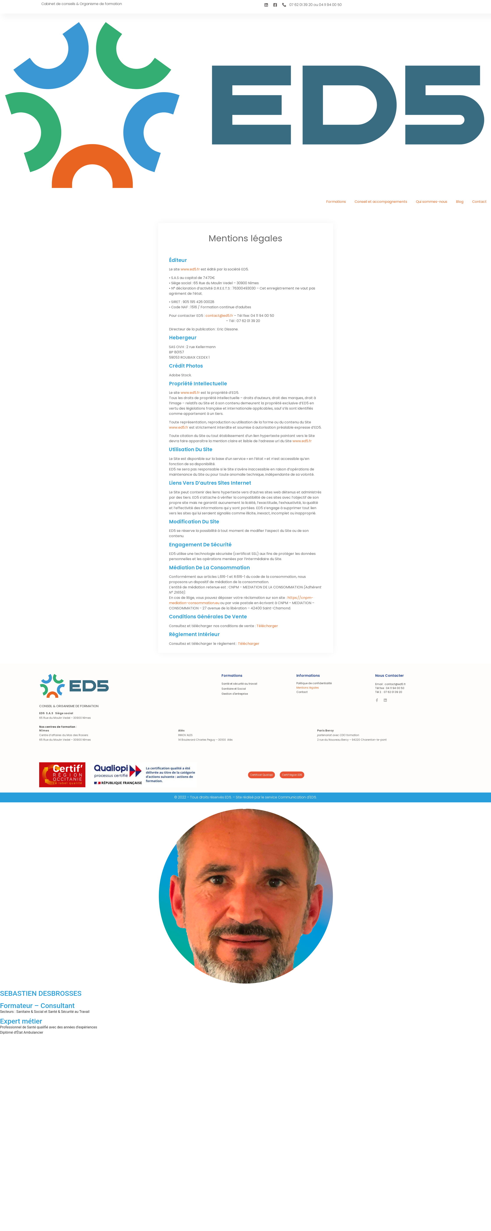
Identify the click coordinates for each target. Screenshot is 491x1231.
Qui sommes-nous (431, 201)
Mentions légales (307, 688)
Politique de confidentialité (314, 683)
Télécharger (267, 625)
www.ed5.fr (190, 269)
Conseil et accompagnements (381, 201)
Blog (459, 201)
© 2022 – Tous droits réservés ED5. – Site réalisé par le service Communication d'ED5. (245, 797)
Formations (336, 201)
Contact (479, 201)
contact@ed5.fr (219, 315)
